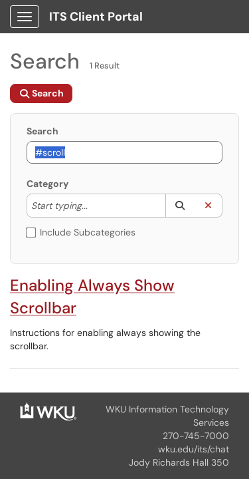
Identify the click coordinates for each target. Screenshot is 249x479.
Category (47, 184)
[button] (179, 205)
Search (42, 131)
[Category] (94, 205)
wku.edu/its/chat (193, 449)
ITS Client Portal (96, 17)
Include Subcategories (81, 232)
